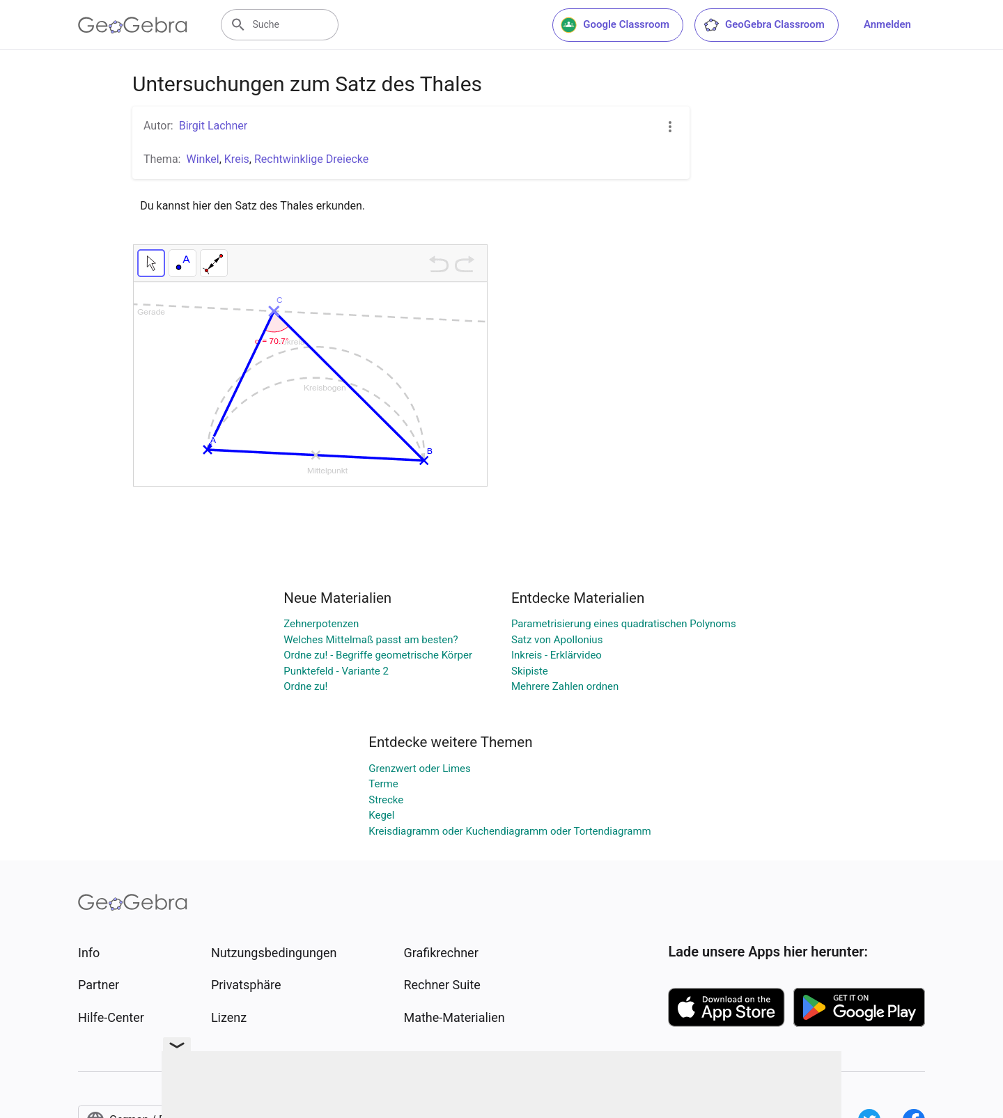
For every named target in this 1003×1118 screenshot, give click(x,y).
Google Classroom (615, 25)
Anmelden (887, 24)
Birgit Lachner (213, 125)
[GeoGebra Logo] (132, 25)
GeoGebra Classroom (764, 25)
